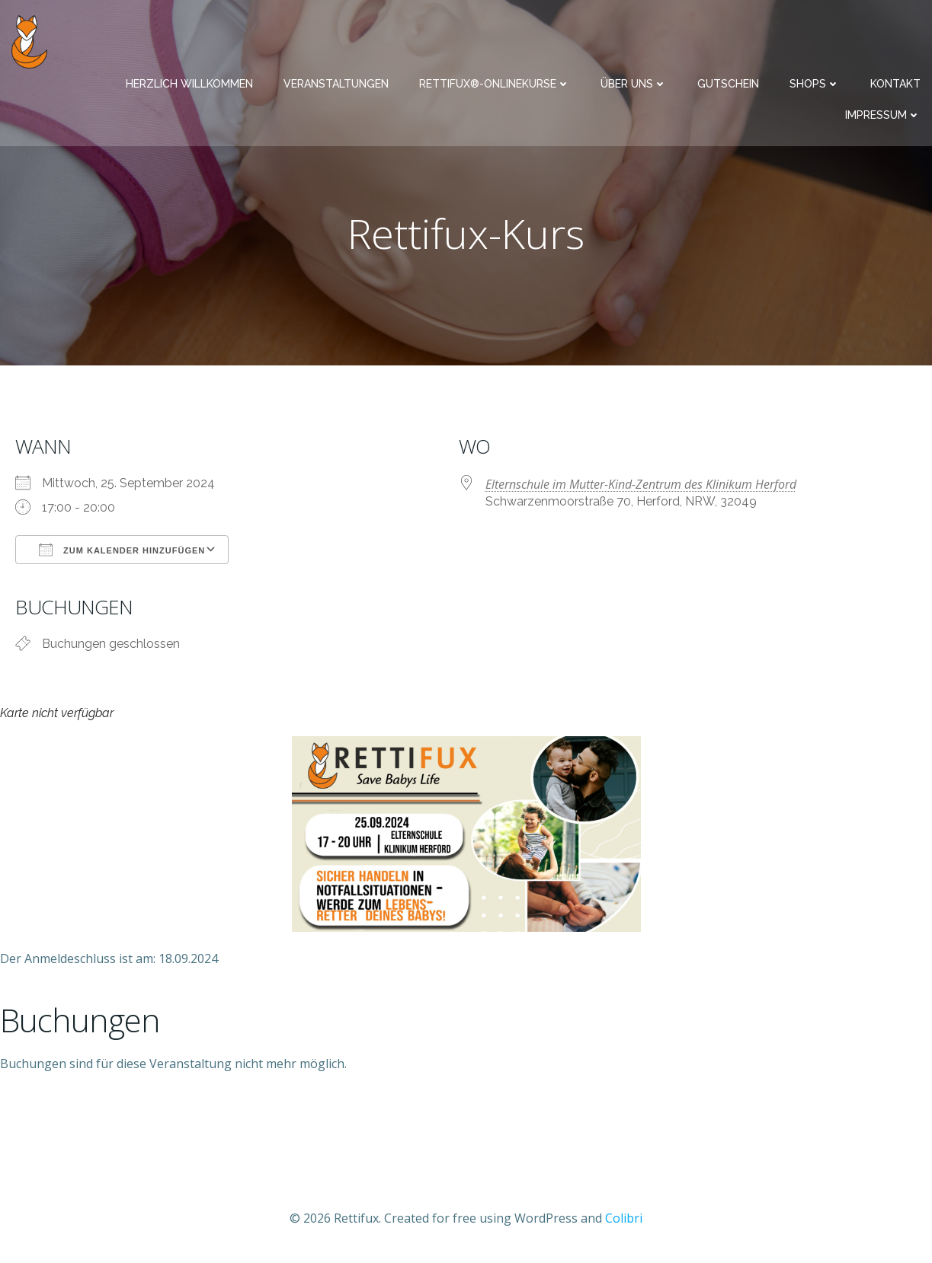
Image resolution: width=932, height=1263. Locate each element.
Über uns (634, 84)
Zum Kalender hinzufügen (122, 550)
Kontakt (895, 84)
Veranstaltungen (336, 84)
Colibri (623, 1218)
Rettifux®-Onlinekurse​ (494, 84)
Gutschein (728, 84)
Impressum (883, 115)
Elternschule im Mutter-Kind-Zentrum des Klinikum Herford (640, 484)
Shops (814, 84)
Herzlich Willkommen (189, 84)
